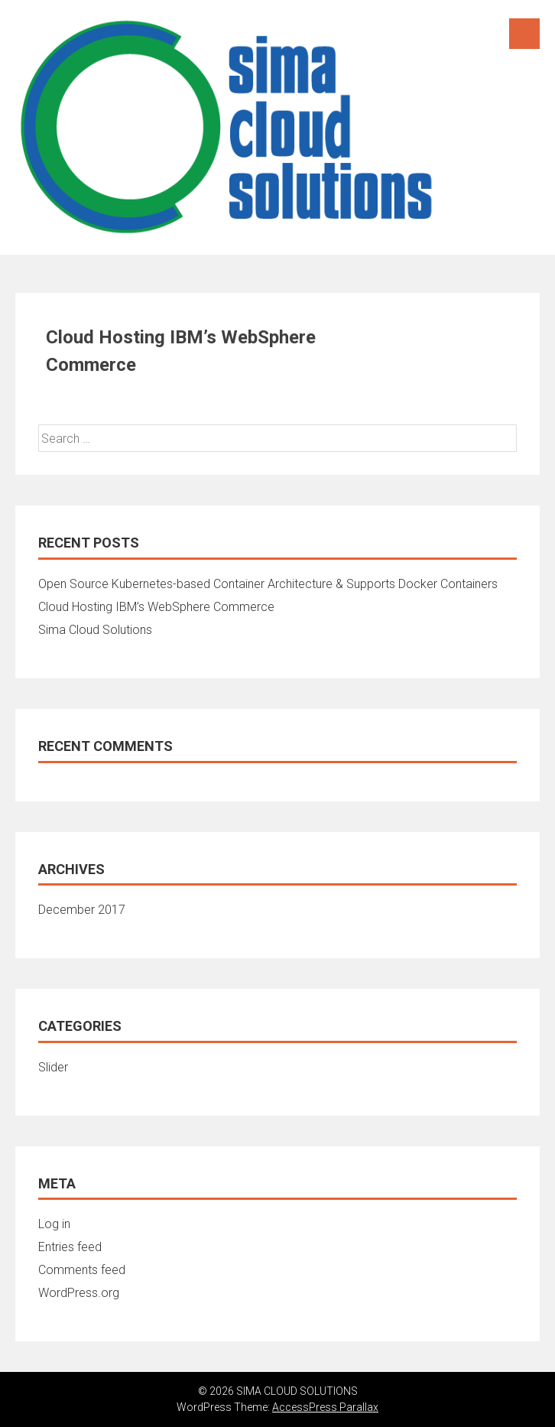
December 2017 (81, 909)
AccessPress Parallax (325, 1407)
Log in (54, 1224)
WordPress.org (78, 1293)
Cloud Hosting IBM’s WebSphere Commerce (156, 607)
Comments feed (81, 1270)
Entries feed (70, 1247)
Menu (524, 33)
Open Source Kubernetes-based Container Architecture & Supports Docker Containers (268, 584)
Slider (53, 1067)
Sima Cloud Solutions (95, 629)
